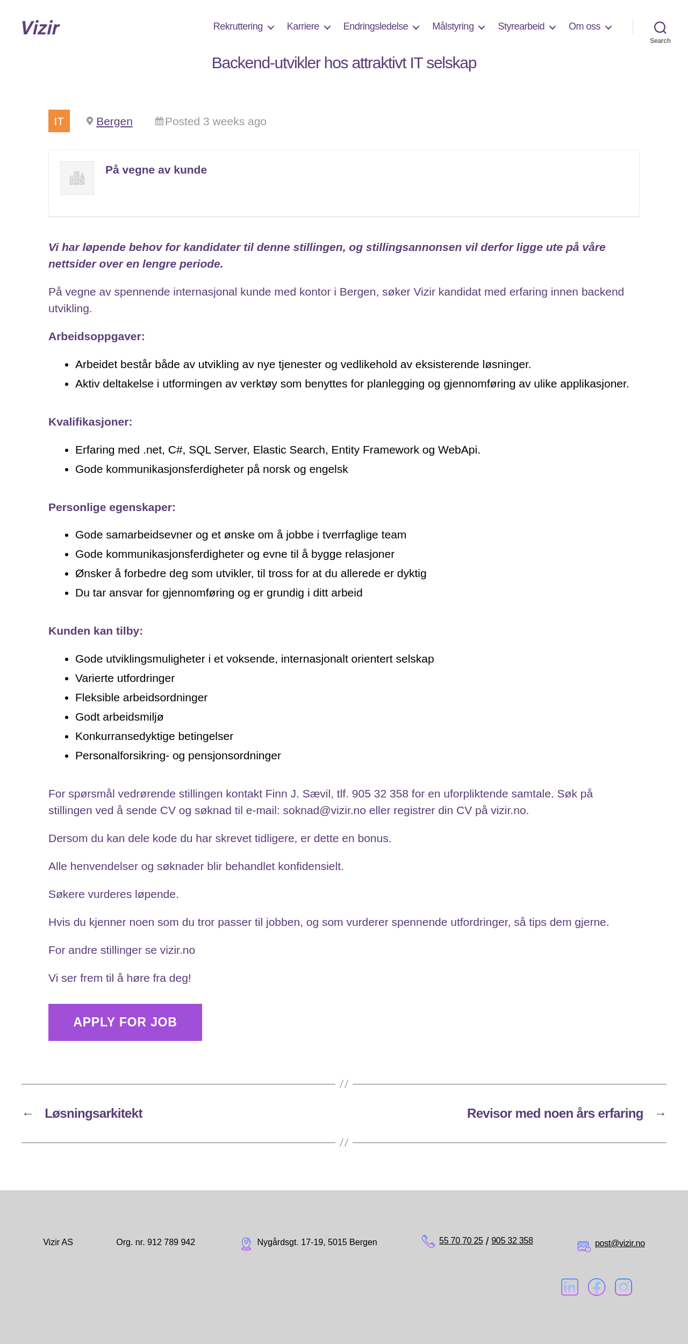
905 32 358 (512, 1240)
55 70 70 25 (461, 1240)
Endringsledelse (375, 26)
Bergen (114, 121)
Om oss (584, 26)
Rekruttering (238, 26)
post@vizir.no (620, 1243)
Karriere (303, 26)
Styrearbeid (521, 26)
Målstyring (453, 26)
